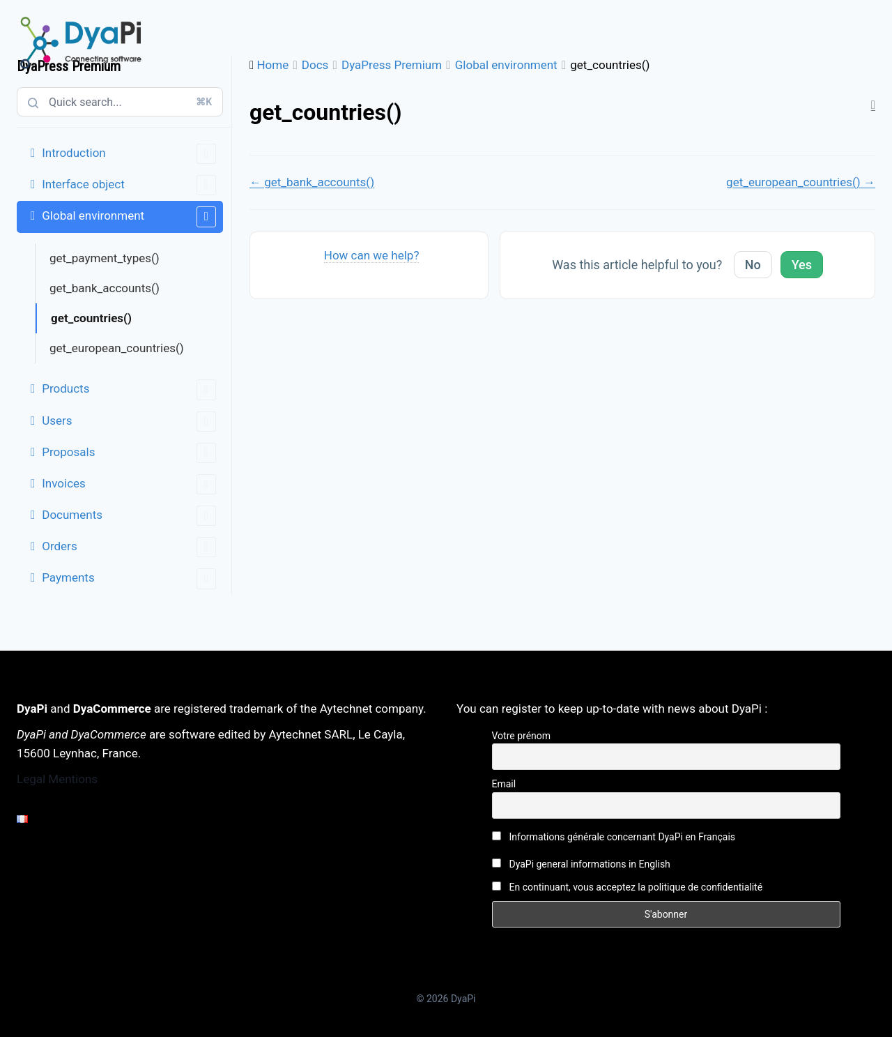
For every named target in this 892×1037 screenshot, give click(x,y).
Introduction (129, 154)
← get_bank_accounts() (311, 182)
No (753, 264)
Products (129, 389)
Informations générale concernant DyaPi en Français (614, 836)
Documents (129, 516)
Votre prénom (521, 735)
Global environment (129, 216)
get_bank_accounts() (104, 288)
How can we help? (372, 255)
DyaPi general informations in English (581, 864)
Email (504, 783)
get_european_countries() (116, 348)
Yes (802, 264)
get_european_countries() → (800, 182)
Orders (129, 547)
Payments (129, 578)
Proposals (129, 453)
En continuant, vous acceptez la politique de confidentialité (627, 887)
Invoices (129, 484)
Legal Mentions (57, 779)
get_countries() (91, 318)
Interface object (129, 185)
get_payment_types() (104, 258)
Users (129, 421)
